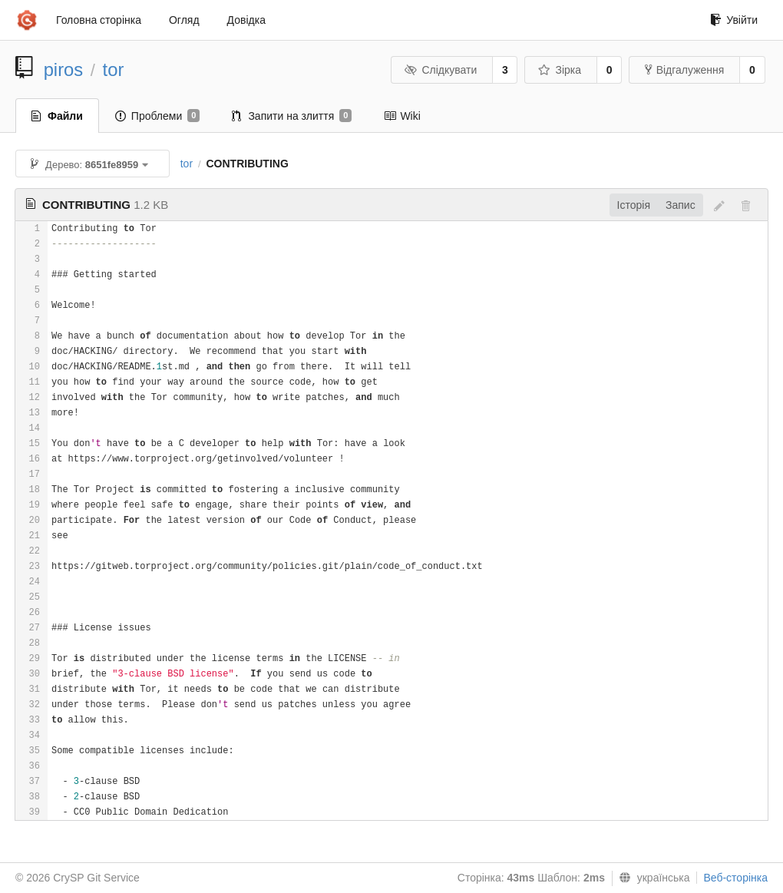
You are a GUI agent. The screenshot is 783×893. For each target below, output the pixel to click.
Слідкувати (441, 70)
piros (64, 69)
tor (113, 69)
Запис (680, 205)
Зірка (559, 70)
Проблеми (157, 116)
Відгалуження (685, 70)
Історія (633, 205)
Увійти (734, 20)
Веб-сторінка (735, 878)
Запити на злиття (292, 116)
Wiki (402, 116)
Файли (57, 116)
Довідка (246, 20)
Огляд (184, 20)
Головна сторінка (98, 20)
